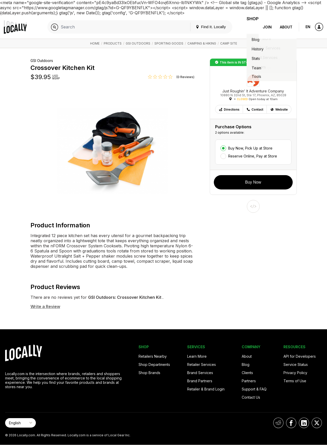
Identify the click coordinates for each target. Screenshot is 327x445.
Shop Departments (154, 364)
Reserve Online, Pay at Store (252, 156)
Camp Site (228, 43)
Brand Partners (199, 381)
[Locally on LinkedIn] (304, 423)
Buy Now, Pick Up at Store (250, 148)
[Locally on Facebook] (291, 423)
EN (307, 27)
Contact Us (251, 397)
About (286, 27)
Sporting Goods (168, 43)
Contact (254, 109)
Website (279, 109)
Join (267, 27)
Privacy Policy (295, 372)
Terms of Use (294, 381)
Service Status (295, 364)
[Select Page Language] (20, 423)
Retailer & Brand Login (206, 389)
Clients (247, 372)
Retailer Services (201, 364)
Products (113, 43)
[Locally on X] (317, 423)
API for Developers (299, 356)
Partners (249, 381)
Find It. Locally (204, 27)
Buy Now (253, 182)
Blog (245, 364)
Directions (229, 109)
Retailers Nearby (153, 356)
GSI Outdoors (138, 43)
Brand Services (200, 372)
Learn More (197, 356)
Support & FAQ (254, 389)
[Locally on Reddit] (278, 423)
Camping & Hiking (201, 43)
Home (95, 43)
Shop (249, 27)
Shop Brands (149, 372)
